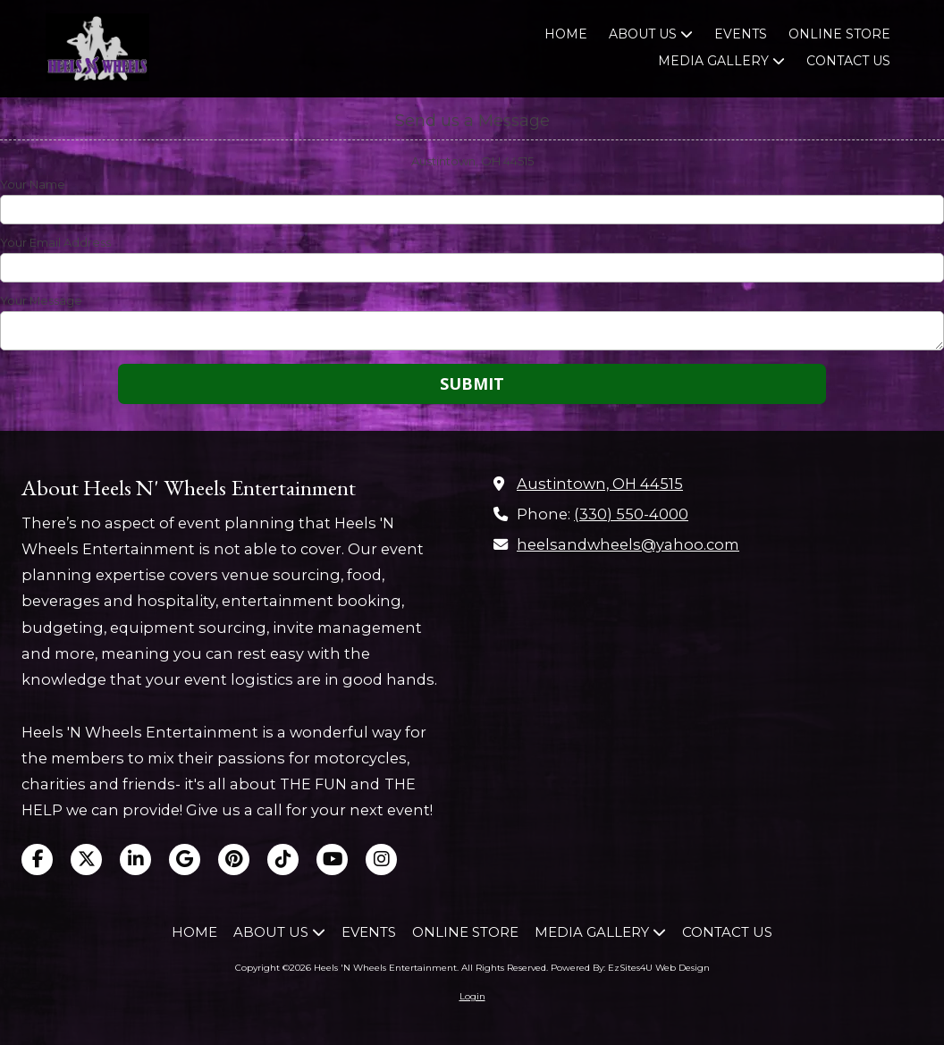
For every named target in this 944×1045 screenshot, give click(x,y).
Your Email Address (55, 242)
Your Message (41, 300)
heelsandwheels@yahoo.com (628, 544)
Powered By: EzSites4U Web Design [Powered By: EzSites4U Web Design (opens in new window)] (630, 967)
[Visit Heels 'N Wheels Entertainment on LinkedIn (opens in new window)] (135, 859)
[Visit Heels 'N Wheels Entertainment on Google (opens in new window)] (184, 859)
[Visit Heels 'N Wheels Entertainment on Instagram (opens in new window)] (381, 859)
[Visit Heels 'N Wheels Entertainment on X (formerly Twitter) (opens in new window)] (86, 859)
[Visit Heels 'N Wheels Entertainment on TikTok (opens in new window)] (283, 859)
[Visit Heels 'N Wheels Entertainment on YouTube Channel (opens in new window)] (332, 859)
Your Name (32, 184)
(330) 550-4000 (631, 514)
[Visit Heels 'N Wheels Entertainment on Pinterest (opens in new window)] (233, 859)
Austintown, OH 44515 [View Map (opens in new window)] (600, 484)
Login (472, 996)
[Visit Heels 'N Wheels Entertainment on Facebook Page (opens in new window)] (37, 859)
